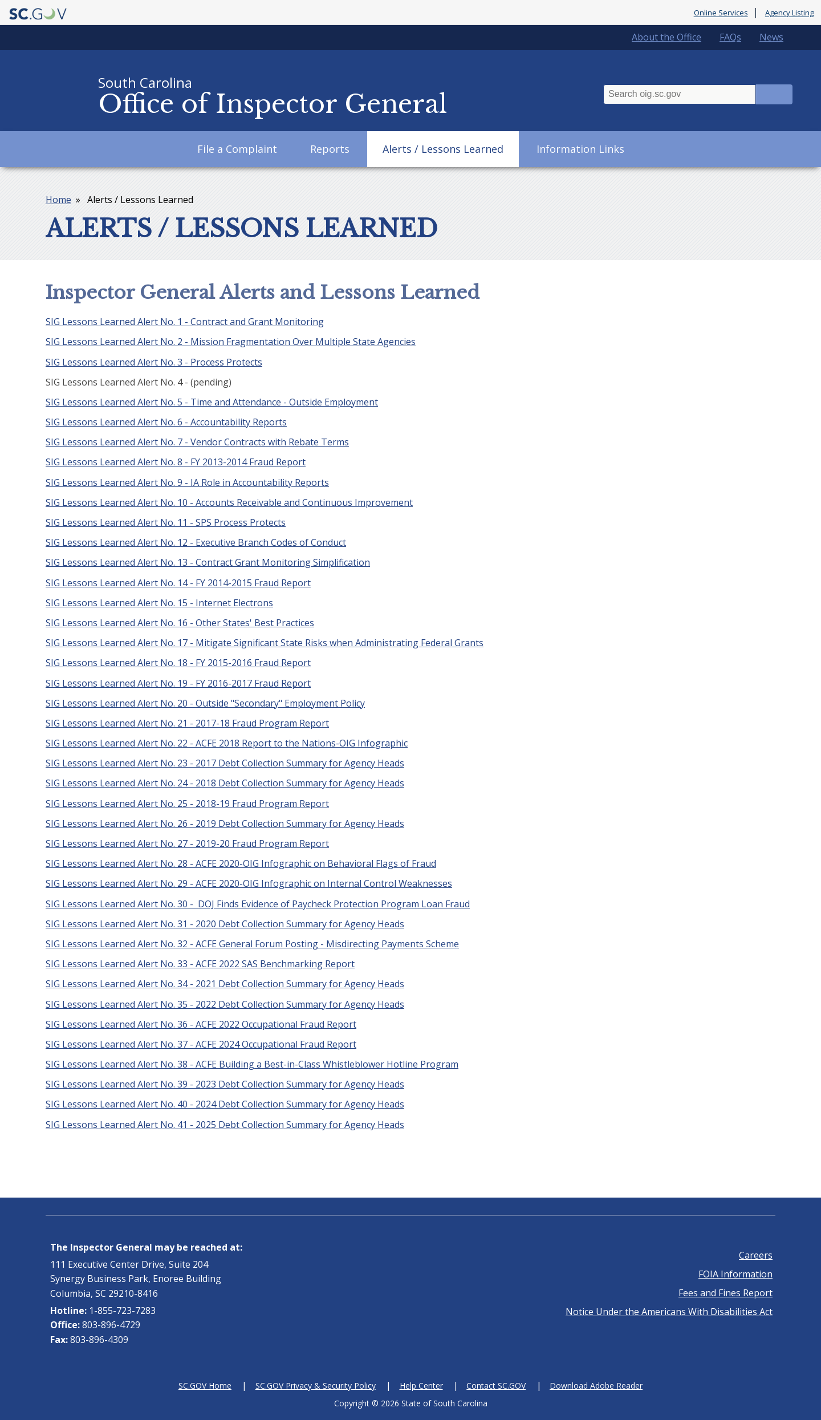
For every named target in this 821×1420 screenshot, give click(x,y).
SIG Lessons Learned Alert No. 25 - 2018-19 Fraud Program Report (187, 803)
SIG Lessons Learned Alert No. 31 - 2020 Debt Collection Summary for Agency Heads (225, 924)
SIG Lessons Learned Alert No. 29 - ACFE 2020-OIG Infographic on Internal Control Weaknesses (249, 883)
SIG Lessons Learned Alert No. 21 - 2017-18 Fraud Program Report (187, 723)
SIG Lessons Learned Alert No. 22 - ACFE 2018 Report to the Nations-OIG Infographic (227, 743)
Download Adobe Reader (596, 1385)
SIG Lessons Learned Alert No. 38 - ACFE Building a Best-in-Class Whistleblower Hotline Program (252, 1064)
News (771, 37)
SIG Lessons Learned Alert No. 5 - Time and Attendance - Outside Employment (212, 402)
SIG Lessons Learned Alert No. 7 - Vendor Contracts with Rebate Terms (197, 442)
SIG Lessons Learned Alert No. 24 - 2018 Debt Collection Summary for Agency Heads (225, 783)
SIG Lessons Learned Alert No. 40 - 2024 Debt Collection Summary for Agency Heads (225, 1104)
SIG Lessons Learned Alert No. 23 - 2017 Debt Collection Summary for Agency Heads (225, 763)
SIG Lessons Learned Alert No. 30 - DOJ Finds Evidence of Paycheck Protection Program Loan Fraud (258, 904)
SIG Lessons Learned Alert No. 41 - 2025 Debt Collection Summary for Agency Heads (225, 1124)
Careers (756, 1255)
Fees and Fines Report (725, 1293)
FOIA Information (735, 1274)
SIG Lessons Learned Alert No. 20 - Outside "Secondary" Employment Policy (205, 703)
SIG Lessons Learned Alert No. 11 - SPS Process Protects (166, 522)
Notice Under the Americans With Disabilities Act (669, 1311)
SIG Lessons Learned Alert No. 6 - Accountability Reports (166, 422)
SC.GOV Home (204, 1385)
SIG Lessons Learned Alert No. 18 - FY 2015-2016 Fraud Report (178, 662)
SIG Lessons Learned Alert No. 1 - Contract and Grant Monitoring (185, 321)
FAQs (730, 37)
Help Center (421, 1385)
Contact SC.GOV (496, 1385)
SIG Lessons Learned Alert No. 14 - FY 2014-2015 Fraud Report (178, 583)
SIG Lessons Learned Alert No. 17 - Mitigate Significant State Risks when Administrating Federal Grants (264, 642)
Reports (329, 149)
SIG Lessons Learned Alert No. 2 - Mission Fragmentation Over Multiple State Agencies (231, 341)
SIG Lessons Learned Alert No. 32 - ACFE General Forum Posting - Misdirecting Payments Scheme (252, 944)
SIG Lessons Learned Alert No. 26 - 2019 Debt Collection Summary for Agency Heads (225, 823)
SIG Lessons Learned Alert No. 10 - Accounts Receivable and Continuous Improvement (229, 502)
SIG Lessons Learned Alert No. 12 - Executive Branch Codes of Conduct (196, 542)
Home (58, 199)
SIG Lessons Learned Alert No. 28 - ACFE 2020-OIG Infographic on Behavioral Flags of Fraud (241, 863)
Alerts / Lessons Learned (443, 149)
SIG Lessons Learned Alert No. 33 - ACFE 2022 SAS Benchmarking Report (200, 964)
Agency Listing (789, 13)
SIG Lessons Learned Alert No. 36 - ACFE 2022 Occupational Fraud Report (201, 1024)
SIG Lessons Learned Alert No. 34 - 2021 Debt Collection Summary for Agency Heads (225, 983)
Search (774, 94)
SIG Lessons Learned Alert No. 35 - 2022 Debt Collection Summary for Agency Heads (225, 1004)
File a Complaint (237, 149)
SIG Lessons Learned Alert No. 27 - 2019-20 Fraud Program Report (187, 843)
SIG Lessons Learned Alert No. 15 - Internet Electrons (159, 603)
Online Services (721, 13)
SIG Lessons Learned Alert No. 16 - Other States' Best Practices (180, 622)
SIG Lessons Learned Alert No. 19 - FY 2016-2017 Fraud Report (178, 683)
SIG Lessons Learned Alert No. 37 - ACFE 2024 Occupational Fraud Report (201, 1044)
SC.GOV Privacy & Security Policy (315, 1385)
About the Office (666, 37)
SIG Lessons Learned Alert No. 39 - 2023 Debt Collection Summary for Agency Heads (225, 1084)
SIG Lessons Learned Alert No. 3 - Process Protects (154, 362)
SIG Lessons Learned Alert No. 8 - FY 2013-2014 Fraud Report (176, 462)
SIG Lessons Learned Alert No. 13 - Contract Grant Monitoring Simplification (208, 562)
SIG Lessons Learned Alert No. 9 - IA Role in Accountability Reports (187, 482)
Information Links (580, 149)
